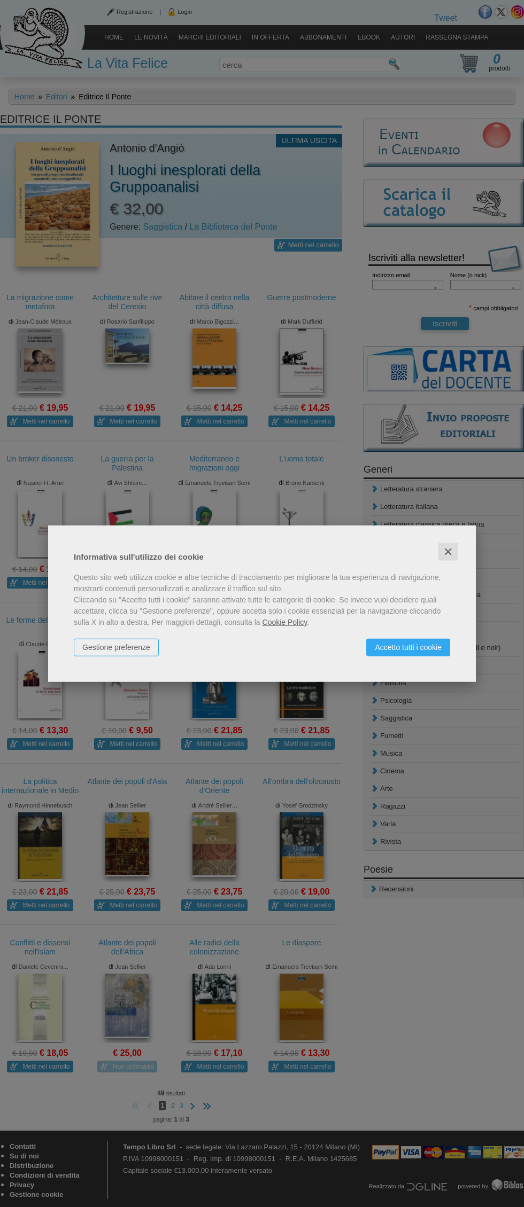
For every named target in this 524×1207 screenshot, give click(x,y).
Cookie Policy (285, 621)
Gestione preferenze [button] (116, 646)
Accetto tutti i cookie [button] (408, 646)
